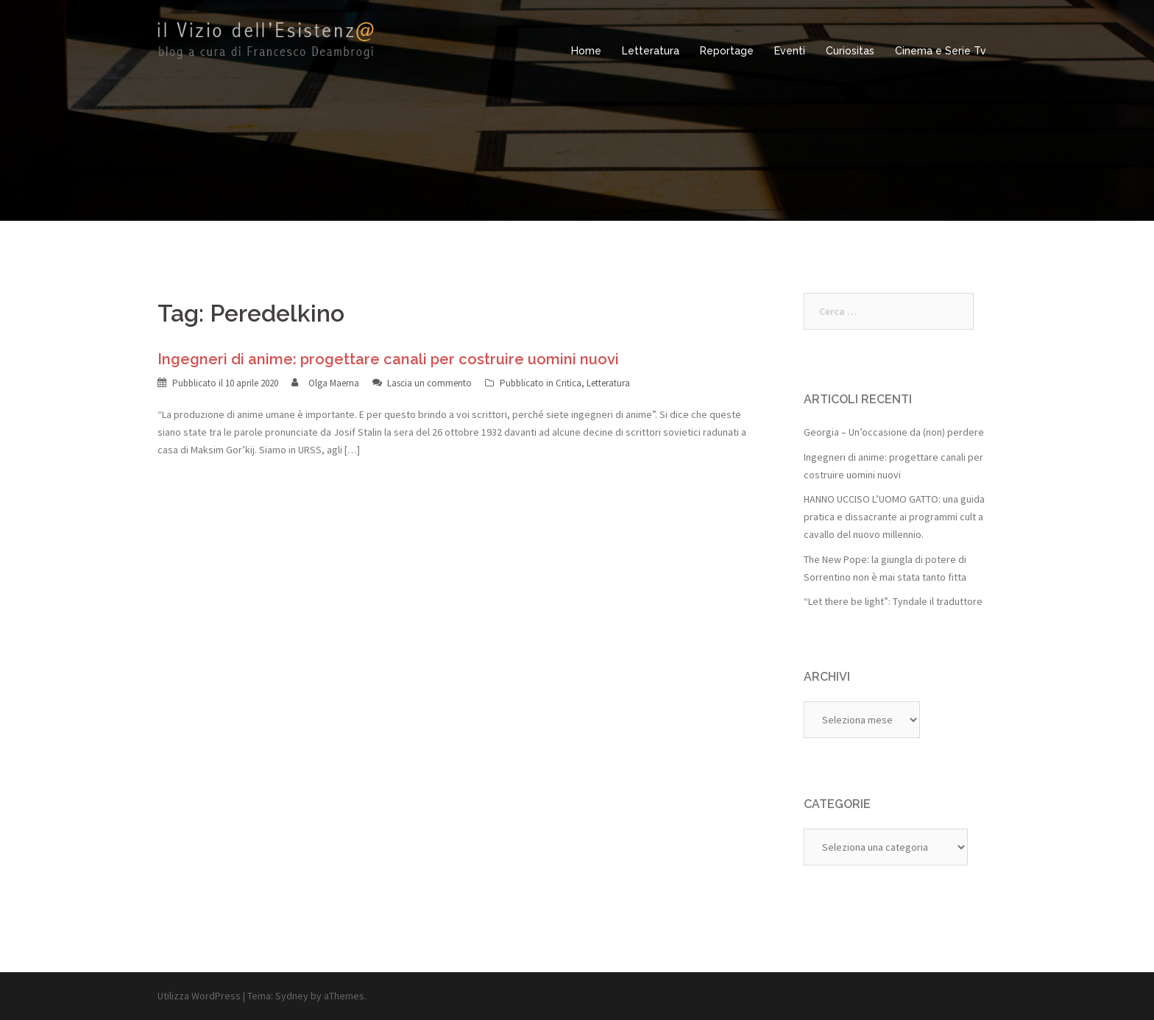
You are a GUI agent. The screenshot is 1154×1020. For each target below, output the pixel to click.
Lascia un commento (429, 383)
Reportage (727, 51)
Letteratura (650, 51)
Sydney (291, 995)
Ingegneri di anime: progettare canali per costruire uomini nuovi (388, 359)
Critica (568, 383)
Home (586, 51)
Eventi (789, 51)
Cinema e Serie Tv (940, 51)
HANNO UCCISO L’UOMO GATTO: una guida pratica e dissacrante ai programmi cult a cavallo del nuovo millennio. (894, 516)
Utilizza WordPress (199, 995)
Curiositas (850, 51)
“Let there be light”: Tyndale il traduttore (893, 601)
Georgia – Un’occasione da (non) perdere (894, 432)
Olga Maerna (333, 383)
